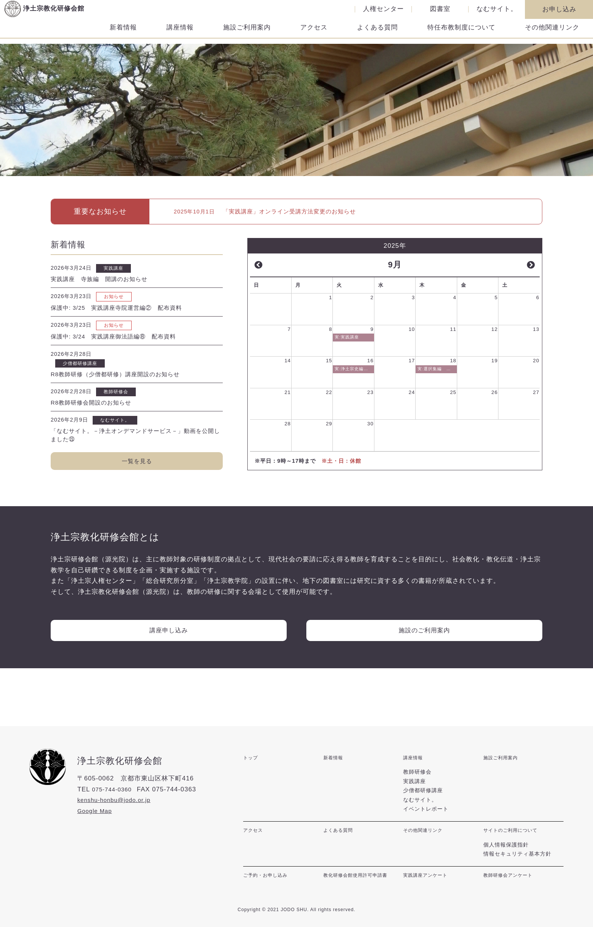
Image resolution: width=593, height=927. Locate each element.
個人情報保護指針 (506, 848)
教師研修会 (417, 779)
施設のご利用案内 (424, 649)
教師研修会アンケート (511, 878)
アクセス (314, 33)
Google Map (96, 821)
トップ (251, 768)
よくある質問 (377, 33)
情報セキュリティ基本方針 (517, 857)
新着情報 (123, 33)
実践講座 (414, 788)
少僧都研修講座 (423, 797)
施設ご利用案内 (247, 33)
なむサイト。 (497, 9)
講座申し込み (168, 649)
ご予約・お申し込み (268, 878)
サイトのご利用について (514, 837)
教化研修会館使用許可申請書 (360, 878)
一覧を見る (137, 473)
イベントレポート (426, 816)
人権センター (383, 9)
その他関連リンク (552, 33)
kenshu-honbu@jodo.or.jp (117, 810)
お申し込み (559, 9)
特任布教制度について (461, 33)
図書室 (440, 9)
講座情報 (180, 33)
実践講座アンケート (428, 878)
